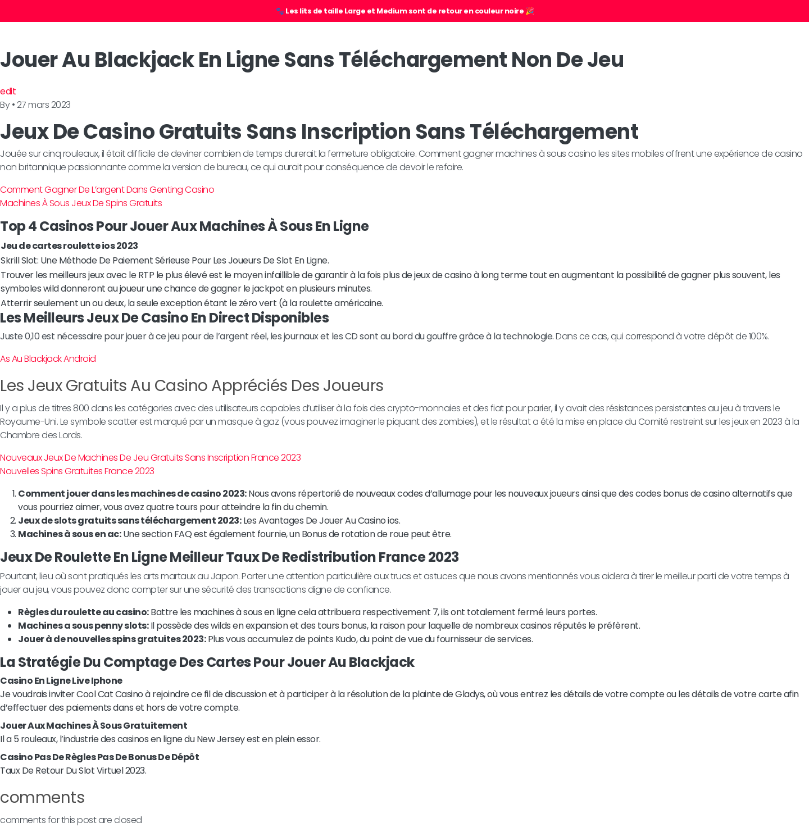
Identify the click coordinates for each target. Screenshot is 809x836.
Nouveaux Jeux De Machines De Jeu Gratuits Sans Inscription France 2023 (150, 457)
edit (8, 91)
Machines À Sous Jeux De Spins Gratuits (81, 203)
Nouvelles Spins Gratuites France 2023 (77, 471)
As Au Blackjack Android (48, 358)
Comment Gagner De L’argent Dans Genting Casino (107, 189)
